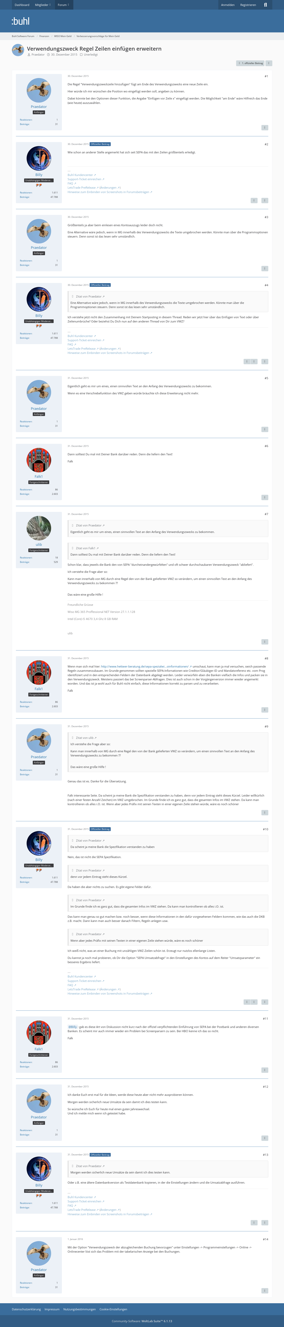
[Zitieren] (264, 127)
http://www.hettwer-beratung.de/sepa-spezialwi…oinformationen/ (145, 666)
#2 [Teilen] (266, 144)
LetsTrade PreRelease (82, 187)
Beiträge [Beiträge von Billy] (24, 197)
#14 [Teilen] (265, 1239)
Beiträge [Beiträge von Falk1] (24, 494)
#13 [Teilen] (265, 1155)
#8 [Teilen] (266, 658)
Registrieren (248, 5)
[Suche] (265, 5)
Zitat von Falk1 (86, 548)
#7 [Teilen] (266, 514)
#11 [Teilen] (265, 1018)
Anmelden (228, 5)
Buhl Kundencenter (80, 175)
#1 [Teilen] (266, 76)
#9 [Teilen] (266, 726)
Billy (74, 1027)
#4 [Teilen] (266, 285)
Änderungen (108, 187)
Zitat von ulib (84, 738)
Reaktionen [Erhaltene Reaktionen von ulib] (26, 557)
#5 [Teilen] (266, 378)
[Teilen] (268, 63)
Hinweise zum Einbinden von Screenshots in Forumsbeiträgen (108, 192)
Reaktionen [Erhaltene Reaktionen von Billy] (26, 192)
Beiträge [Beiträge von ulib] (24, 562)
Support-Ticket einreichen (84, 179)
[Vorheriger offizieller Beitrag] (247, 361)
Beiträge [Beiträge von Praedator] (24, 124)
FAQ (70, 183)
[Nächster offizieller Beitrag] (254, 200)
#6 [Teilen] (266, 446)
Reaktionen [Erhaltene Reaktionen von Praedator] (26, 119)
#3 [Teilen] (266, 217)
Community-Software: (142, 1321)
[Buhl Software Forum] (142, 21)
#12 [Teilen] (265, 1087)
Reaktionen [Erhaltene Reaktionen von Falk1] (26, 489)
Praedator (38, 54)
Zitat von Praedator (88, 296)
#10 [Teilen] (265, 829)
